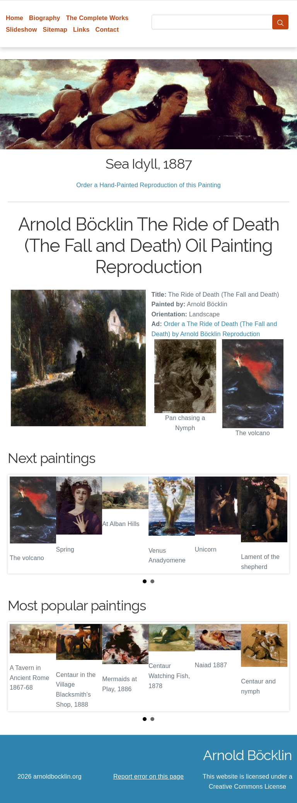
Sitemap (55, 29)
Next (277, 524)
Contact (107, 29)
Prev (20, 524)
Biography (44, 18)
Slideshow (21, 29)
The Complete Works (97, 18)
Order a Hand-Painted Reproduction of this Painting (148, 185)
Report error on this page (148, 776)
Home (14, 18)
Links (81, 29)
